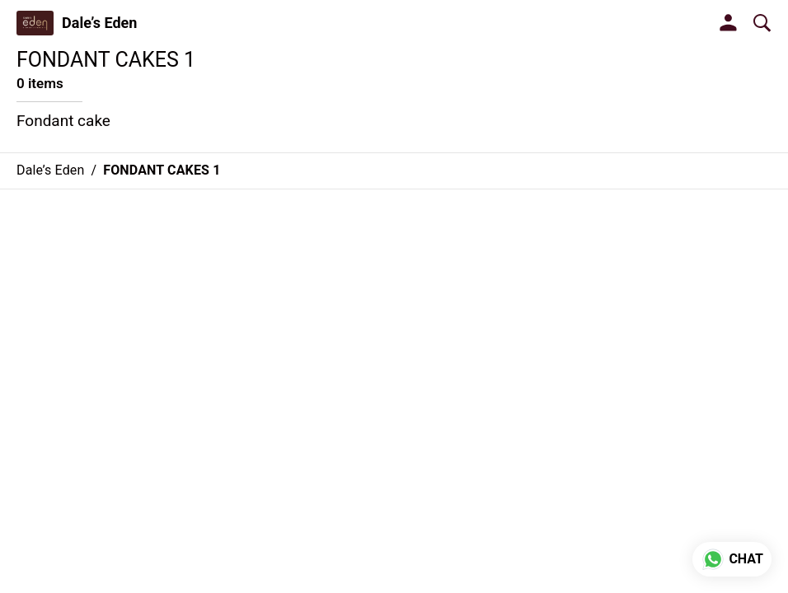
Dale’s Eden (99, 23)
